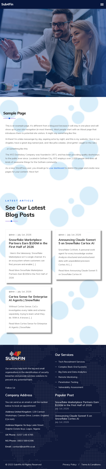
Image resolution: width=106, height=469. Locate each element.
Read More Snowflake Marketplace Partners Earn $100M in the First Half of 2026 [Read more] (28, 274)
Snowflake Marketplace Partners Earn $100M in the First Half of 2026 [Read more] (28, 243)
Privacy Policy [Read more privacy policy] (70, 464)
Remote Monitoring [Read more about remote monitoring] (67, 376)
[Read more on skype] (32, 388)
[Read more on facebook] (19, 388)
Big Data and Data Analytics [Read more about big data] (72, 371)
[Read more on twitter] (23, 388)
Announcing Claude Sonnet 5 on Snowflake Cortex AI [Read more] (77, 241)
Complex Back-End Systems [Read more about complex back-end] (72, 366)
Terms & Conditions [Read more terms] (91, 464)
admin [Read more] (12, 234)
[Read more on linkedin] (27, 388)
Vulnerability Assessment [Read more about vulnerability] (70, 387)
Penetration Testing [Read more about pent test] (68, 382)
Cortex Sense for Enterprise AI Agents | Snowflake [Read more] (28, 298)
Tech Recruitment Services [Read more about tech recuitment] (71, 361)
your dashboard (56, 167)
